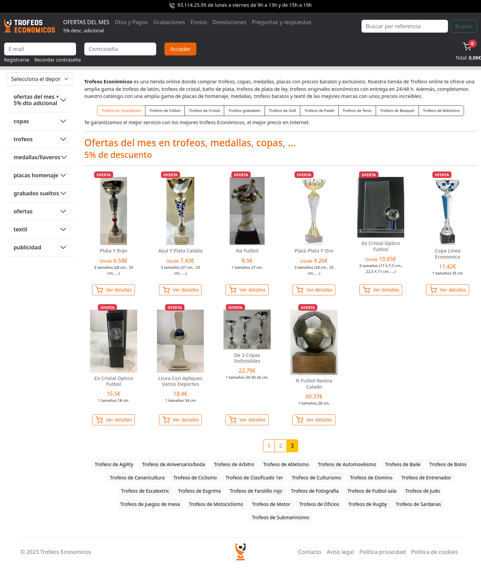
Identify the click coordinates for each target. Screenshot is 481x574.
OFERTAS (23, 211)
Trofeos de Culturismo (316, 477)
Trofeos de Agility (114, 464)
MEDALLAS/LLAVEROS (37, 157)
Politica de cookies (434, 552)
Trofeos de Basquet (397, 110)
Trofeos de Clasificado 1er (254, 477)
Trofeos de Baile (403, 464)
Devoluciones (229, 22)
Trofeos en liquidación (121, 110)
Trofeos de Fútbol (164, 110)
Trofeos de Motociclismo (216, 504)
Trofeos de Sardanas (418, 504)
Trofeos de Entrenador (426, 477)
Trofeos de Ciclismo (195, 477)
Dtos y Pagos (131, 22)
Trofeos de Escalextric (145, 491)
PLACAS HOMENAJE (36, 175)
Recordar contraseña (57, 59)
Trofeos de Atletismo (441, 110)
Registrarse (16, 59)
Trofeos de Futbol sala (372, 491)
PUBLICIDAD (27, 247)
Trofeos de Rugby (367, 504)
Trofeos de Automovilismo (347, 464)
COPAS (21, 121)
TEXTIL (20, 229)
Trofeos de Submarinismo (280, 517)
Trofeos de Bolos (447, 464)
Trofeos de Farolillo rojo (256, 491)
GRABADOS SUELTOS (36, 193)
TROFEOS (23, 139)
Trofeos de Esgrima (199, 491)
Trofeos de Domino (371, 477)
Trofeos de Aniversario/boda (173, 464)
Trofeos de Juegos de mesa (150, 504)
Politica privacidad (382, 552)
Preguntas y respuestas (281, 22)
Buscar (464, 26)
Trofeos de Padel (319, 110)
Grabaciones (169, 22)
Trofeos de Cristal (204, 110)
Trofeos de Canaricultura (137, 477)
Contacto (309, 552)
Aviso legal (340, 552)
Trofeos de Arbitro (234, 464)
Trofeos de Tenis (357, 110)
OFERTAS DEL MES (86, 26)
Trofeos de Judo (422, 491)
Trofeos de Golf (282, 110)
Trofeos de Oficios (319, 504)
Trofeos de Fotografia (315, 491)
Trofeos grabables (244, 110)
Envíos (199, 22)
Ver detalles (113, 290)
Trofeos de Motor (271, 504)
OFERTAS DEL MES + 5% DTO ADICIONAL (36, 100)
